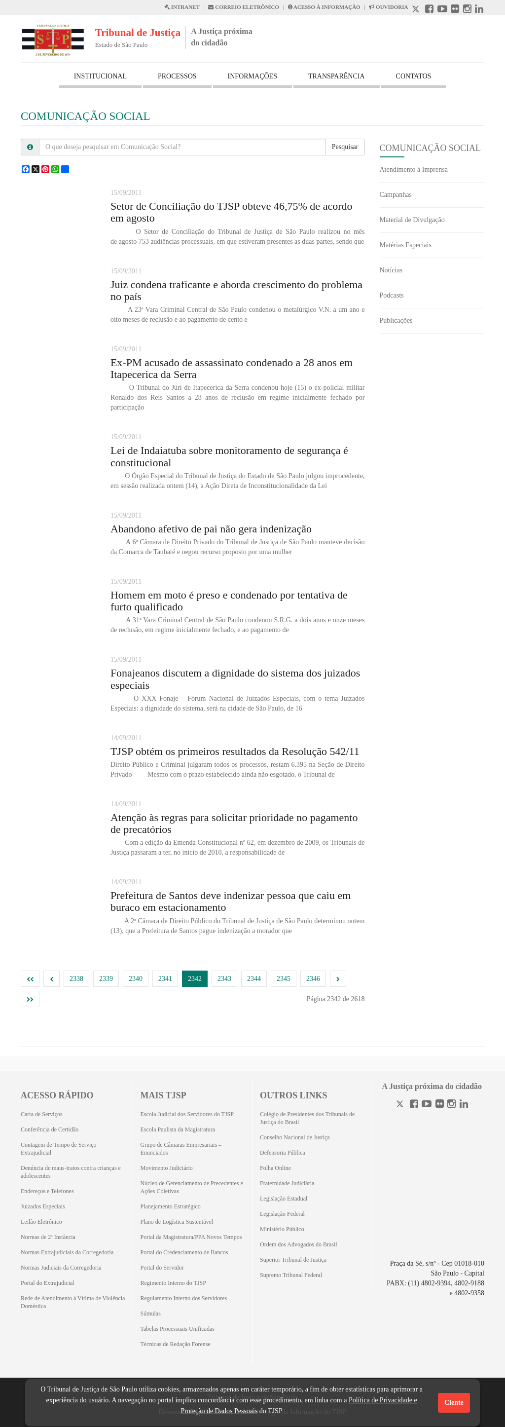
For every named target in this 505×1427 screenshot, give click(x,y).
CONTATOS (414, 76)
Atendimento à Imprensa (414, 169)
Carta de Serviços (42, 1114)
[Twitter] (401, 1105)
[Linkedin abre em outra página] (479, 10)
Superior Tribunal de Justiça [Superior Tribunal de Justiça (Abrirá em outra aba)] (293, 1259)
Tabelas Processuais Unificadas (178, 1328)
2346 (313, 978)
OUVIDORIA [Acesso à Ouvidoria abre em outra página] (388, 7)
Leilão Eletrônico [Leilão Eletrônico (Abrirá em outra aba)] (41, 1221)
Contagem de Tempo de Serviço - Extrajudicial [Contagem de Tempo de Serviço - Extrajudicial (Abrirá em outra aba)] (60, 1148)
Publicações (396, 320)
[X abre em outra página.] (417, 10)
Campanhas (396, 194)
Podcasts (392, 295)
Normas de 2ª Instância (48, 1237)
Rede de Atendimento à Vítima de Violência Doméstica (73, 1302)
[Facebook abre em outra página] (429, 10)
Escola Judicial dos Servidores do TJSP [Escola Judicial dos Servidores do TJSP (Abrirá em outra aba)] (187, 1114)
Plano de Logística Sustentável (177, 1221)
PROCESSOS (177, 76)
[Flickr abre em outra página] (455, 10)
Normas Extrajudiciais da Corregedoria (67, 1252)
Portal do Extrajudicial (47, 1282)
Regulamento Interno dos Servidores (184, 1298)
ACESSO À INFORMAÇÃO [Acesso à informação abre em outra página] (324, 7)
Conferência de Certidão (49, 1129)
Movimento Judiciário (167, 1167)
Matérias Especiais (406, 245)
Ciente (454, 1402)
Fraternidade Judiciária (287, 1183)
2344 (254, 978)
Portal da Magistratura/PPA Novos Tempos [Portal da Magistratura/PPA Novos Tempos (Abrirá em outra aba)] (191, 1237)
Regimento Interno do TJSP (173, 1282)
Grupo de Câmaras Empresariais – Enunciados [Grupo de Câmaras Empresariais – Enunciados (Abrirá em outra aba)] (181, 1148)
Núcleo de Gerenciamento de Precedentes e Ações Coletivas (192, 1187)
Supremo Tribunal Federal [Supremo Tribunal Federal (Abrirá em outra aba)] (291, 1275)
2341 (165, 978)
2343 (224, 978)
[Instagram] (451, 1105)
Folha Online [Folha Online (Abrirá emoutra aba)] (275, 1167)
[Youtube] (427, 1105)
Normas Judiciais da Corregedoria (61, 1267)
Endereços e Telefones (47, 1191)
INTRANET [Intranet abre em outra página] (182, 7)
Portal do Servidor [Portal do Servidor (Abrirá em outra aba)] (162, 1267)
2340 (136, 978)
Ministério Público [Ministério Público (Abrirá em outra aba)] (282, 1229)
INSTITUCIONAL (100, 76)
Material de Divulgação (412, 220)
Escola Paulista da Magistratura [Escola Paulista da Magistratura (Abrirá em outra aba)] (178, 1129)
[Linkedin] (464, 1105)
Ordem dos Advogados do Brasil (298, 1244)
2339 (106, 978)
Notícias (391, 270)
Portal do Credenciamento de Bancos (184, 1252)
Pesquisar (345, 146)
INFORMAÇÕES (252, 76)
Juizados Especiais (43, 1206)
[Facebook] (414, 1105)
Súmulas (151, 1313)
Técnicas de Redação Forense (176, 1344)
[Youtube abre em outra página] (442, 10)
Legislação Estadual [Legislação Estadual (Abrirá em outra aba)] (283, 1198)
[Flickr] (439, 1105)
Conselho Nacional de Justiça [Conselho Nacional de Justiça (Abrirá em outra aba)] (295, 1137)
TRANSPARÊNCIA (336, 76)
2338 (76, 978)
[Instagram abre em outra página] (467, 10)
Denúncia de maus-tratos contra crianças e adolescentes (71, 1171)
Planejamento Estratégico (171, 1206)
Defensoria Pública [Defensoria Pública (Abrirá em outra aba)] (282, 1152)
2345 (283, 978)
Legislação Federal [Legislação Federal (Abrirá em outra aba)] (282, 1213)
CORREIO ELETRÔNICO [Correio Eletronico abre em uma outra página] (243, 7)
